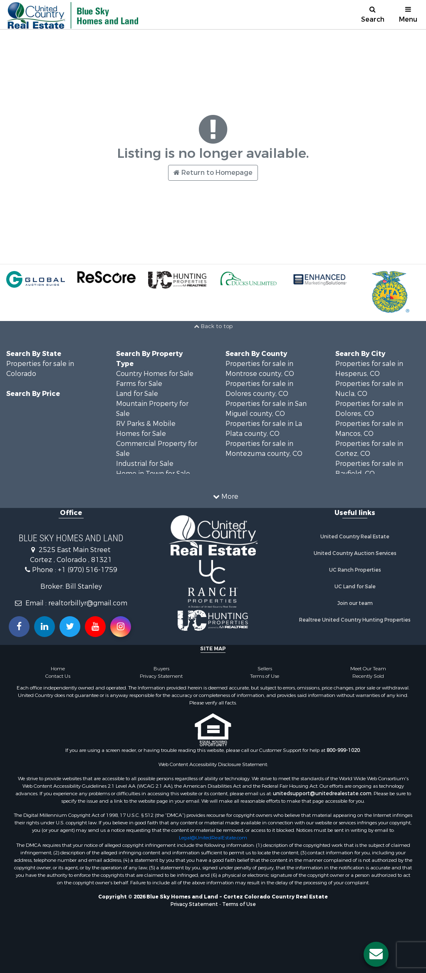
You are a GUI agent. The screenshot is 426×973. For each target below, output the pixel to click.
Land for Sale (137, 393)
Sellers (265, 668)
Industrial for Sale (144, 463)
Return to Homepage (213, 172)
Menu (408, 15)
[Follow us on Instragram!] (120, 626)
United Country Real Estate (354, 536)
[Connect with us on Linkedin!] (44, 626)
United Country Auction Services (355, 553)
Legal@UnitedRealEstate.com (213, 837)
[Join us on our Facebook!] (19, 626)
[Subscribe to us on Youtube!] (95, 626)
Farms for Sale (139, 383)
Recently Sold (368, 676)
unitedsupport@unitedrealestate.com (322, 793)
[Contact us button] (376, 954)
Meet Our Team (368, 668)
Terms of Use (264, 676)
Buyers (161, 668)
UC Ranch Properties (355, 570)
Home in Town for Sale (153, 473)
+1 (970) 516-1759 (87, 569)
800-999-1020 (343, 750)
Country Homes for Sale (154, 373)
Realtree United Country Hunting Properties (355, 620)
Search (372, 15)
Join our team (355, 603)
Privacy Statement (161, 676)
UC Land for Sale (355, 586)
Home (58, 668)
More (225, 496)
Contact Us (57, 676)
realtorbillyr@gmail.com (87, 603)
